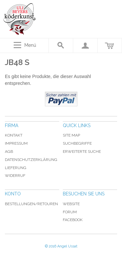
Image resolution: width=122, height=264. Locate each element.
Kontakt (13, 135)
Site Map (71, 135)
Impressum (16, 143)
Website (71, 204)
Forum (70, 212)
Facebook (73, 220)
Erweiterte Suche (82, 151)
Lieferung (15, 167)
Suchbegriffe (77, 143)
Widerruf (15, 175)
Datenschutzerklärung (31, 159)
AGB (9, 151)
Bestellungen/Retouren (31, 204)
